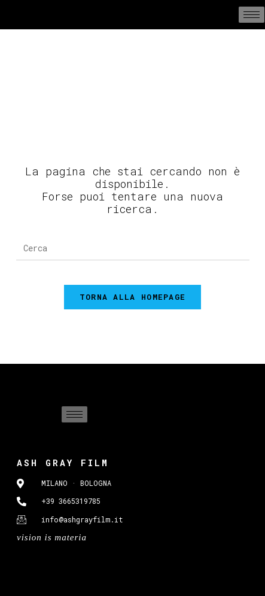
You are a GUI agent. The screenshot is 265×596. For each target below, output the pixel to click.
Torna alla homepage (133, 296)
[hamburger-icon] (251, 14)
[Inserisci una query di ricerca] (132, 248)
